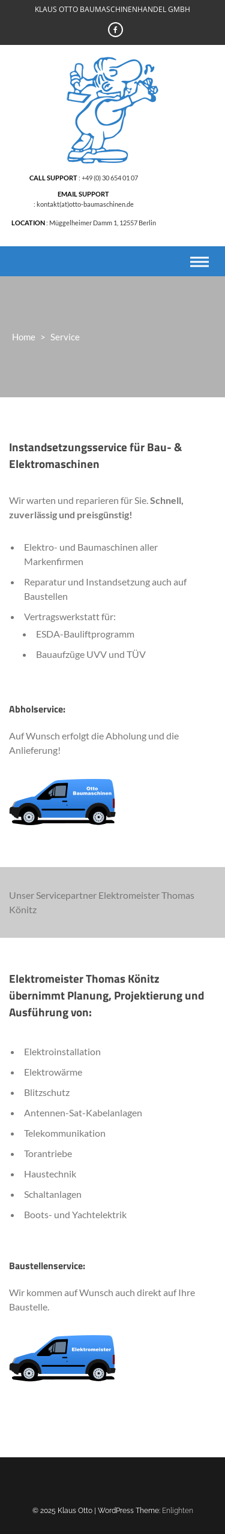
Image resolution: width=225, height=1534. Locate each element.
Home (23, 336)
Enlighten (177, 1510)
